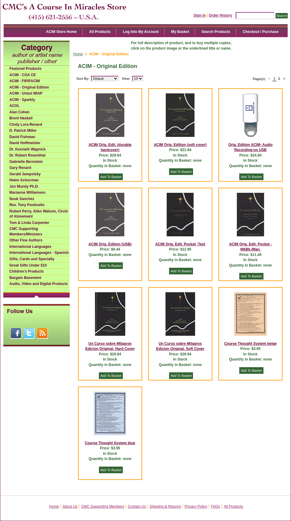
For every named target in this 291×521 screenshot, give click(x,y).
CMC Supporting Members (102, 506)
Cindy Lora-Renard (25, 124)
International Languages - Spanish (39, 253)
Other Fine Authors (25, 240)
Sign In (200, 15)
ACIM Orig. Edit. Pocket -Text (180, 244)
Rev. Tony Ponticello (26, 205)
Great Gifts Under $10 (28, 265)
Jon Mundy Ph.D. (24, 186)
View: (126, 78)
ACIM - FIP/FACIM (24, 81)
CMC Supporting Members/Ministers (25, 231)
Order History (220, 15)
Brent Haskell (21, 118)
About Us (70, 506)
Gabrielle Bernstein (26, 162)
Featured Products (25, 68)
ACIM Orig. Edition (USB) (110, 244)
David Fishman (22, 137)
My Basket (180, 32)
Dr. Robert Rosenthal (27, 155)
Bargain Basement (25, 278)
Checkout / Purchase (261, 32)
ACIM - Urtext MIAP (25, 93)
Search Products (215, 32)
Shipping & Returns (165, 506)
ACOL (14, 106)
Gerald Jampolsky (25, 174)
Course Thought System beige (250, 343)
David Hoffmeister (25, 143)
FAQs (215, 506)
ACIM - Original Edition (29, 87)
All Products (100, 32)
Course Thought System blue (110, 443)
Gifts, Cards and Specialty (31, 259)
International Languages (30, 246)
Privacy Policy (196, 506)
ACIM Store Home (61, 32)
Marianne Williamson (27, 192)
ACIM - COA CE (22, 75)
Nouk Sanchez (21, 199)
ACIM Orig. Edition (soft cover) (180, 145)
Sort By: (83, 78)
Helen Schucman (24, 180)
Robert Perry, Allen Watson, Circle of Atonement (38, 214)
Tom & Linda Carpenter (29, 223)
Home (78, 54)
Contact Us (137, 506)
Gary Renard (20, 168)
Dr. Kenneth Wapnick (27, 149)
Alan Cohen (19, 112)
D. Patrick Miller (23, 130)
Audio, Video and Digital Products (38, 284)
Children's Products (26, 271)
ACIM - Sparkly (22, 100)
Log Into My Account (141, 32)
